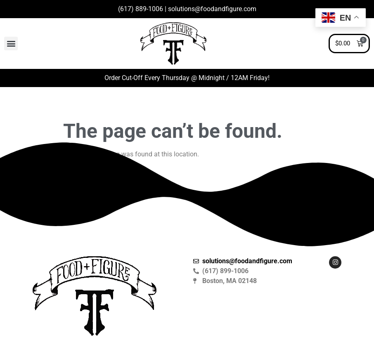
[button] (11, 43)
